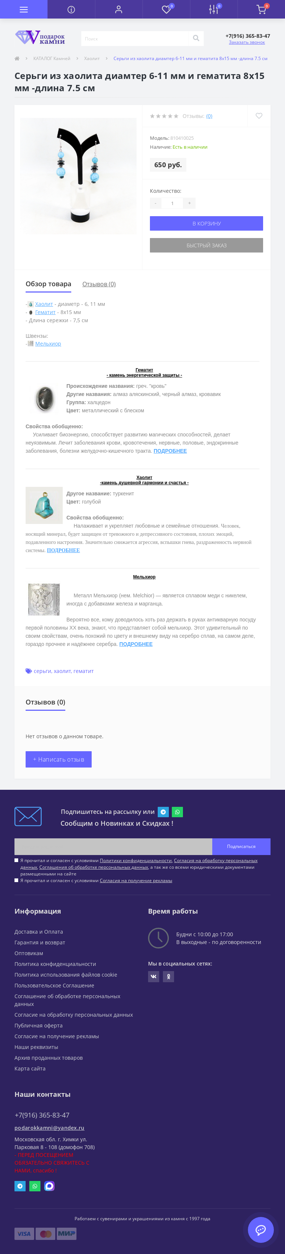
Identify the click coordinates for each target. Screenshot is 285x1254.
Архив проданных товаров (48, 1057)
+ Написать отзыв (58, 759)
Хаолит (92, 58)
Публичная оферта (38, 1025)
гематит (83, 670)
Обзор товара (48, 283)
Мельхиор (48, 343)
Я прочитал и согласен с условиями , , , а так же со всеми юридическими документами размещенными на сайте (139, 867)
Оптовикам (28, 953)
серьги (42, 670)
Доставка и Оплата (38, 931)
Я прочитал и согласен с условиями (96, 880)
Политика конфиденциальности (55, 963)
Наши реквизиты (36, 1046)
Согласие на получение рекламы (56, 1036)
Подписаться (241, 846)
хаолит (62, 670)
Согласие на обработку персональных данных (73, 1014)
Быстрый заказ (207, 245)
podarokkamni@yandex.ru (49, 1127)
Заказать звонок (247, 42)
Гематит (45, 312)
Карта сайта (30, 1068)
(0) (209, 115)
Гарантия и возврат (39, 942)
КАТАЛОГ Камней (52, 58)
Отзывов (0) (99, 284)
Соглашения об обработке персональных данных (93, 867)
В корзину (207, 223)
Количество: (165, 190)
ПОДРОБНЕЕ (170, 451)
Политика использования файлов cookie (65, 974)
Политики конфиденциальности (136, 860)
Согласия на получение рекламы (136, 880)
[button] (118, 9)
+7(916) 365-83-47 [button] (42, 1115)
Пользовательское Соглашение (54, 985)
